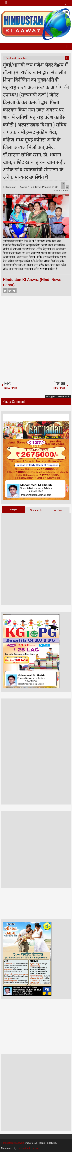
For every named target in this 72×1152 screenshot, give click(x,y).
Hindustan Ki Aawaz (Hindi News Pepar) (27, 187)
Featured (11, 58)
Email (65, 190)
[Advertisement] (36, 337)
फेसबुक (13, 509)
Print (57, 190)
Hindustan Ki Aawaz (12, 1142)
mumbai (22, 58)
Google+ (14, 290)
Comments (36, 510)
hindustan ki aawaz (28, 1148)
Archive (58, 510)
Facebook (5, 290)
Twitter (10, 290)
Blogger (50, 396)
